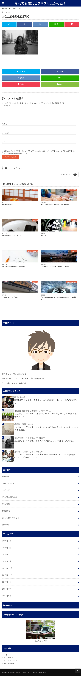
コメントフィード (9, 660)
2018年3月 (6, 547)
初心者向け (7, 504)
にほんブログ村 (40, 641)
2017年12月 (7, 568)
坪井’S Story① (20, 397)
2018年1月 (6, 561)
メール (5, 133)
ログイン (5, 654)
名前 (4, 124)
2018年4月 (6, 541)
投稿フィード (7, 657)
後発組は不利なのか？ (23, 424)
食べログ (6, 524)
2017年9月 (6, 589)
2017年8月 (6, 595)
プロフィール (8, 483)
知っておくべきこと (10, 517)
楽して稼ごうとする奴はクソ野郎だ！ (30, 438)
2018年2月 (6, 554)
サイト (4, 142)
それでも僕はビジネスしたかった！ (40, 3)
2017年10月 (7, 582)
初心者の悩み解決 (9, 497)
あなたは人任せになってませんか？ (29, 451)
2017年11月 (7, 575)
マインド (6, 490)
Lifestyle (5, 476)
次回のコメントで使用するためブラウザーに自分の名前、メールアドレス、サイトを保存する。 (40, 151)
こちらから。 (22, 383)
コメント (6, 106)
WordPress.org (8, 663)
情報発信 (6, 511)
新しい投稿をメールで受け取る (15, 154)
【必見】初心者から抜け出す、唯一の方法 (32, 410)
